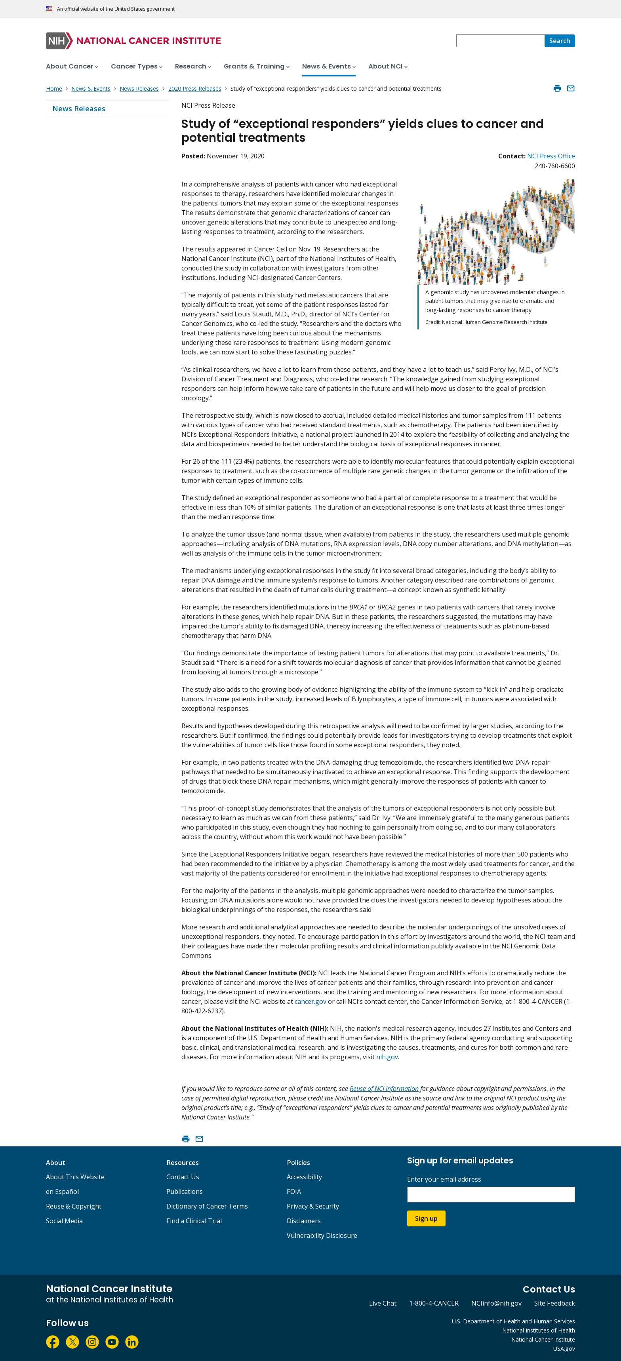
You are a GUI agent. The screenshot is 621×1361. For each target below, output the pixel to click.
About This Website (75, 1177)
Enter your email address (444, 1179)
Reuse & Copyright (73, 1206)
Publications (184, 1191)
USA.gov (564, 1348)
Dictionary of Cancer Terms (207, 1206)
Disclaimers (304, 1220)
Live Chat (382, 1303)
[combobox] (500, 40)
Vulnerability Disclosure (322, 1235)
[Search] (560, 40)
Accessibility (304, 1177)
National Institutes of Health (538, 1330)
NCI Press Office (551, 156)
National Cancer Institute (543, 1339)
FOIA (294, 1191)
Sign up (426, 1218)
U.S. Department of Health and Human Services (513, 1321)
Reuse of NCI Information (384, 1088)
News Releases (78, 108)
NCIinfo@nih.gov (496, 1303)
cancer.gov (310, 1001)
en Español (62, 1191)
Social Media (64, 1220)
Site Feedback (554, 1303)
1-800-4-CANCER (434, 1303)
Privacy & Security (313, 1206)
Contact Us (182, 1177)
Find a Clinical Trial (194, 1220)
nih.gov (387, 1057)
